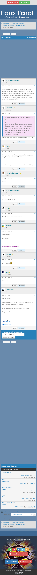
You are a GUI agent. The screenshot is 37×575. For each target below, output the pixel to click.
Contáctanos (11, 561)
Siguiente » (7, 34)
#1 (34, 86)
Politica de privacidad (18, 565)
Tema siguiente (17, 332)
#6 (34, 213)
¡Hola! (3, 495)
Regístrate (25, 2)
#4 (34, 178)
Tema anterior (7, 332)
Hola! (3, 480)
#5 (34, 196)
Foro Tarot (8, 570)
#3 (34, 151)
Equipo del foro (25, 561)
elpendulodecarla (30, 506)
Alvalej (33, 475)
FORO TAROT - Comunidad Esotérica (12, 23)
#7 (34, 231)
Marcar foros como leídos (18, 554)
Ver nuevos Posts (18, 542)
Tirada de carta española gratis (18, 567)
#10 (34, 295)
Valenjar (4, 504)
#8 (34, 260)
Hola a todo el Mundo (8, 503)
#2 (34, 113)
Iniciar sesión (13, 2)
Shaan (3, 497)
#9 (34, 277)
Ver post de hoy (18, 545)
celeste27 (32, 491)
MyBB (21, 572)
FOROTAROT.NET (8, 25)
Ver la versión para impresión (11, 512)
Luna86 (4, 489)
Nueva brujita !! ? (7, 487)
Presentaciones (20, 25)
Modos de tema (31, 37)
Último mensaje (25, 475)
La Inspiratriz (5, 481)
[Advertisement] (18, 58)
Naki (3, 474)
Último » (13, 34)
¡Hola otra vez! (6, 472)
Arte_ (34, 498)
